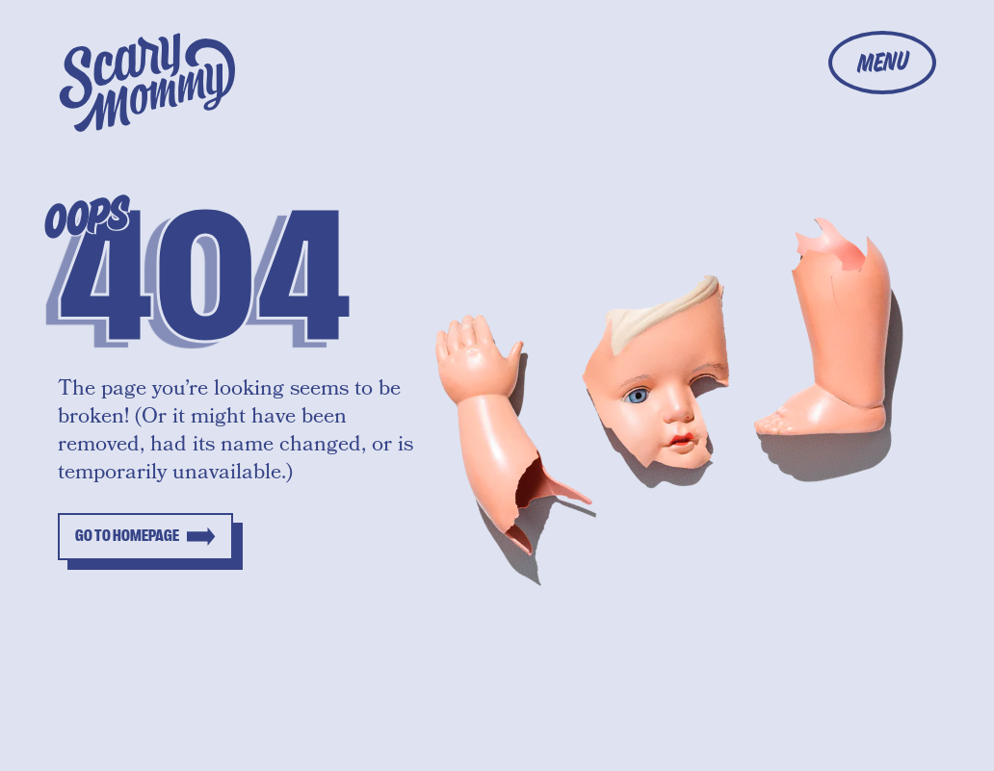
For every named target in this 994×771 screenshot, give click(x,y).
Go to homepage (127, 536)
